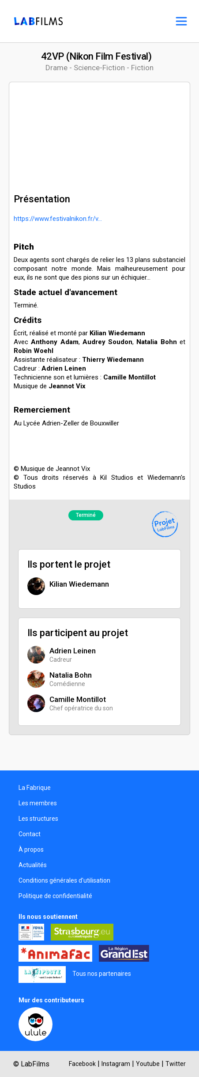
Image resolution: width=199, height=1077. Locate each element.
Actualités (33, 864)
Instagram (115, 1063)
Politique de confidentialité (55, 895)
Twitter (175, 1063)
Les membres (38, 803)
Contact (30, 834)
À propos (31, 849)
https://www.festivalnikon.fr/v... (58, 219)
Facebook (82, 1063)
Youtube (148, 1063)
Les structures (38, 818)
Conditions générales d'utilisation (64, 880)
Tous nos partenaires (101, 973)
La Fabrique (35, 787)
